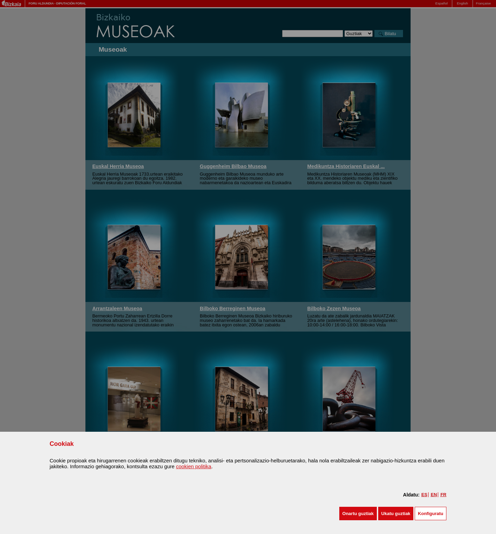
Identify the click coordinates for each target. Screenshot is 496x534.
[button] (358, 513)
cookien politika (193, 466)
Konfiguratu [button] (430, 513)
